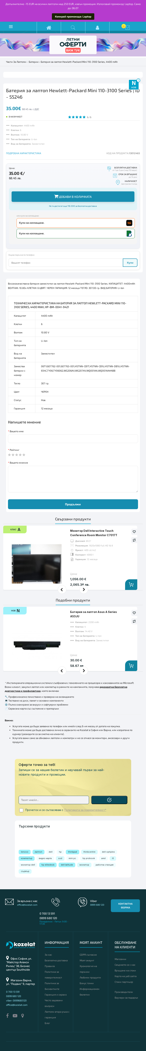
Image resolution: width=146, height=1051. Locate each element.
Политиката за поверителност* (85, 810)
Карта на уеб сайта (125, 976)
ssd (60, 858)
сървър (25, 871)
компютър (26, 858)
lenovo (24, 851)
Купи (130, 262)
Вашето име (17, 431)
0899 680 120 (48, 918)
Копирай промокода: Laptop (73, 16)
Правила (50, 966)
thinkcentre (89, 851)
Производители (124, 991)
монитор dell (28, 864)
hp (60, 851)
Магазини (120, 959)
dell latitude (67, 864)
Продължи (73, 504)
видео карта (45, 858)
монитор (84, 864)
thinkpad (72, 851)
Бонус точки (87, 983)
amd (103, 858)
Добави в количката (73, 196)
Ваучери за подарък (126, 997)
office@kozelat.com (27, 904)
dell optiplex (108, 851)
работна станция (104, 864)
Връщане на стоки (125, 970)
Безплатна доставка (56, 960)
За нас (48, 954)
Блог (47, 1023)
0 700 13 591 (47, 913)
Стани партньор (124, 981)
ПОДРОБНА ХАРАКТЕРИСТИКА (23, 153)
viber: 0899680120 (16, 1000)
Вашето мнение (19, 462)
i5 (113, 858)
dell (50, 851)
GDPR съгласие (88, 954)
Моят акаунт (87, 960)
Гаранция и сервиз (56, 994)
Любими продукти (90, 977)
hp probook (89, 858)
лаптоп (38, 851)
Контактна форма (125, 905)
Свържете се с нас (125, 964)
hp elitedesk (47, 864)
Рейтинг (14, 449)
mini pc (72, 858)
